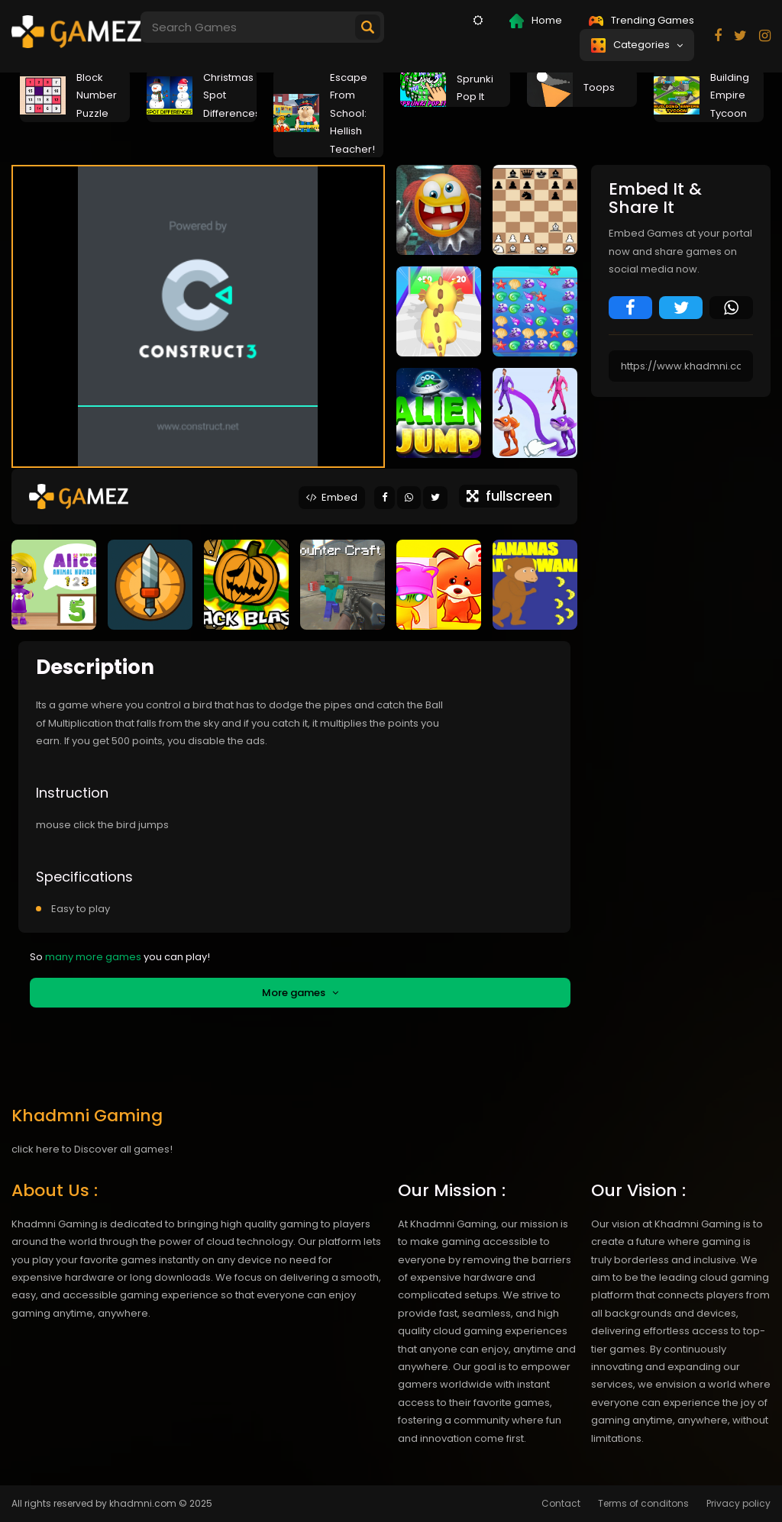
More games (300, 992)
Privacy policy (738, 1503)
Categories (637, 45)
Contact (560, 1503)
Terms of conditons (643, 1503)
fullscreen (509, 495)
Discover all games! (123, 1149)
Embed (331, 497)
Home (535, 20)
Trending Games (641, 20)
